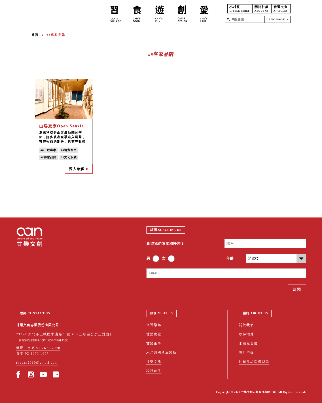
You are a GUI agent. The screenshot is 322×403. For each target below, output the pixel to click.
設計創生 (153, 371)
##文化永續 (69, 157)
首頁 (34, 35)
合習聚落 (153, 325)
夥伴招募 (246, 334)
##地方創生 (69, 150)
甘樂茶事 (153, 343)
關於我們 (246, 325)
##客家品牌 (56, 35)
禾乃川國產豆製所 (161, 352)
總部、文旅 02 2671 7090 (38, 348)
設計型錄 (246, 352)
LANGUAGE (275, 19)
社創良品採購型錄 (254, 361)
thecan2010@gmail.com (37, 362)
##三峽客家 (48, 150)
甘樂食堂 (153, 334)
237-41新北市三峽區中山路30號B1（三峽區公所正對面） (64, 334)
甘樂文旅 (153, 361)
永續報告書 (248, 343)
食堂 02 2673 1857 (32, 353)
